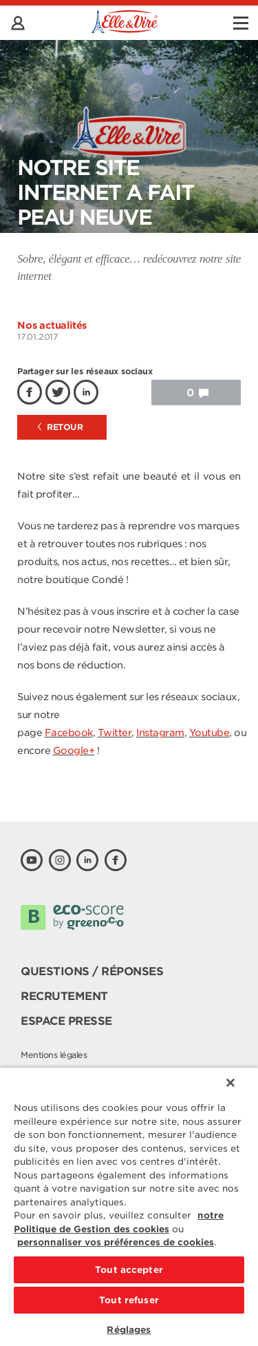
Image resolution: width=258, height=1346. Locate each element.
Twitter (115, 732)
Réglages (129, 1330)
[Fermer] (230, 1083)
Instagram (160, 732)
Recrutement (64, 996)
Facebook (69, 732)
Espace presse (66, 1021)
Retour (60, 427)
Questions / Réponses (92, 971)
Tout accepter (129, 1270)
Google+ (74, 750)
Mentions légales (54, 1055)
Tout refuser (129, 1300)
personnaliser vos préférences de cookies (115, 1242)
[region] (129, 1206)
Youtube (209, 732)
